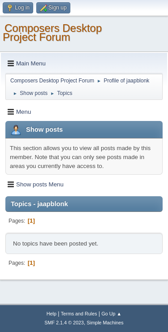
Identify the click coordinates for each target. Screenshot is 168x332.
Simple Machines (105, 322)
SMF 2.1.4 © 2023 (64, 322)
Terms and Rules (79, 313)
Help (51, 313)
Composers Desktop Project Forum (52, 32)
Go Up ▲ (111, 313)
